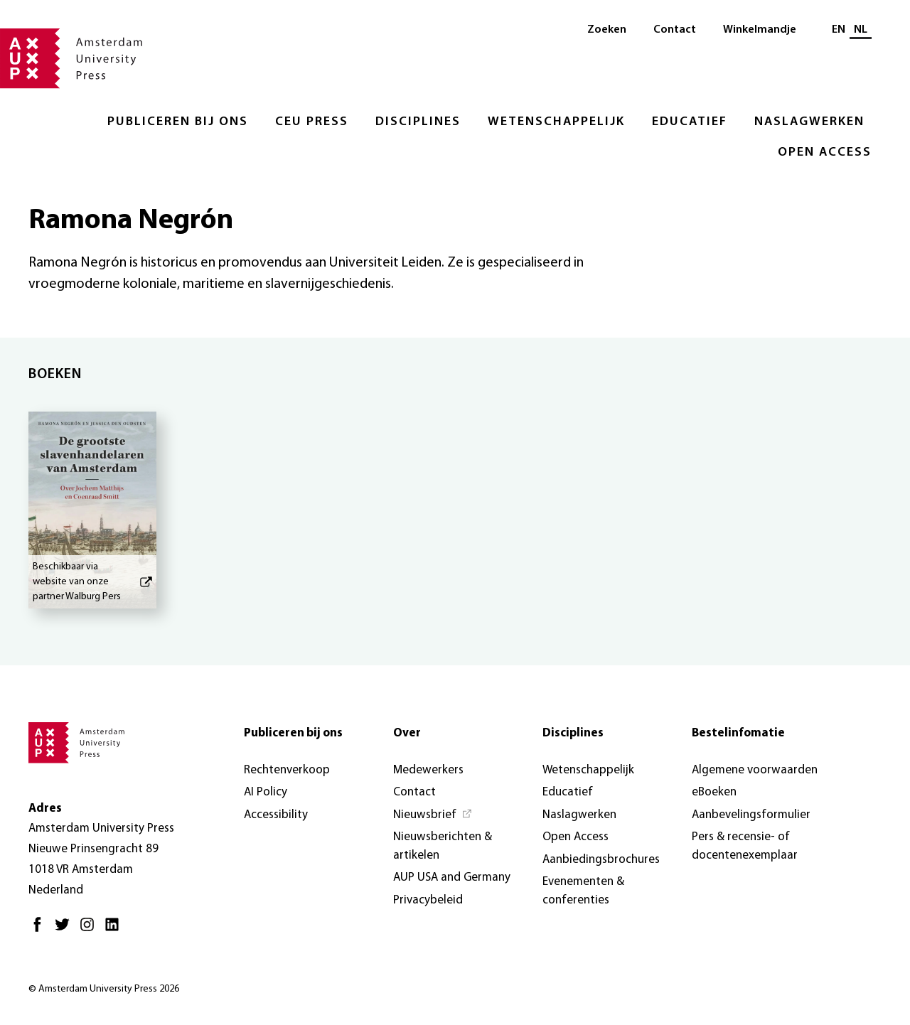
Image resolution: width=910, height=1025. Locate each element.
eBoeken (714, 792)
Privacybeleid (428, 900)
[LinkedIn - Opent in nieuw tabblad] (115, 930)
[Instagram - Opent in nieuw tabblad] (90, 930)
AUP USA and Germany (451, 877)
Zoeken (606, 30)
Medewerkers (428, 770)
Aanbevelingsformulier (751, 815)
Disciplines (418, 122)
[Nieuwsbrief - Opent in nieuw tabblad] (433, 815)
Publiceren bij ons (177, 122)
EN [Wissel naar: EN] (838, 30)
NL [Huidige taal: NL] (860, 30)
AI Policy (265, 792)
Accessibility (276, 815)
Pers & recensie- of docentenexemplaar (745, 846)
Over (407, 733)
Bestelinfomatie (738, 733)
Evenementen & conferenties (583, 891)
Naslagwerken (809, 122)
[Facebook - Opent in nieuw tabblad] (40, 930)
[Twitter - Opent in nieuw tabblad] (65, 930)
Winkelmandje (759, 30)
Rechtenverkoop (287, 770)
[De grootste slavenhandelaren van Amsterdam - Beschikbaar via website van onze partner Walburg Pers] (92, 510)
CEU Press (311, 122)
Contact (674, 30)
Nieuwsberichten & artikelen (442, 846)
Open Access (825, 152)
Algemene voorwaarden (755, 770)
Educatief (689, 122)
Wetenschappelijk (556, 122)
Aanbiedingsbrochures (601, 860)
